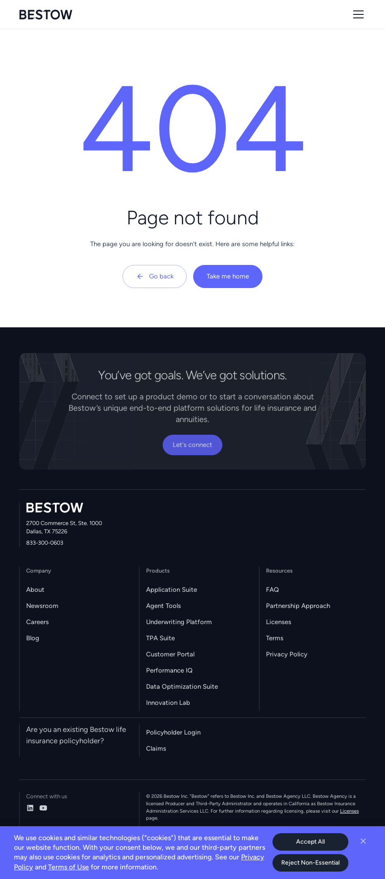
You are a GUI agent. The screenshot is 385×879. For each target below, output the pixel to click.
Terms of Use (68, 867)
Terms (274, 638)
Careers (37, 622)
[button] (357, 14)
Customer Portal (170, 654)
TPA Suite (160, 638)
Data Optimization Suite (182, 686)
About (35, 590)
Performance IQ (169, 670)
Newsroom (42, 606)
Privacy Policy (286, 654)
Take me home (228, 276)
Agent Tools (163, 606)
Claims (156, 748)
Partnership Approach (298, 606)
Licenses (278, 622)
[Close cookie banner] (363, 841)
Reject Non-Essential (310, 862)
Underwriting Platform (179, 622)
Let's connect (192, 445)
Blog (32, 638)
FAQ (272, 590)
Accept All (310, 841)
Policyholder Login (173, 732)
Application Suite (171, 590)
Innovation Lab (168, 703)
